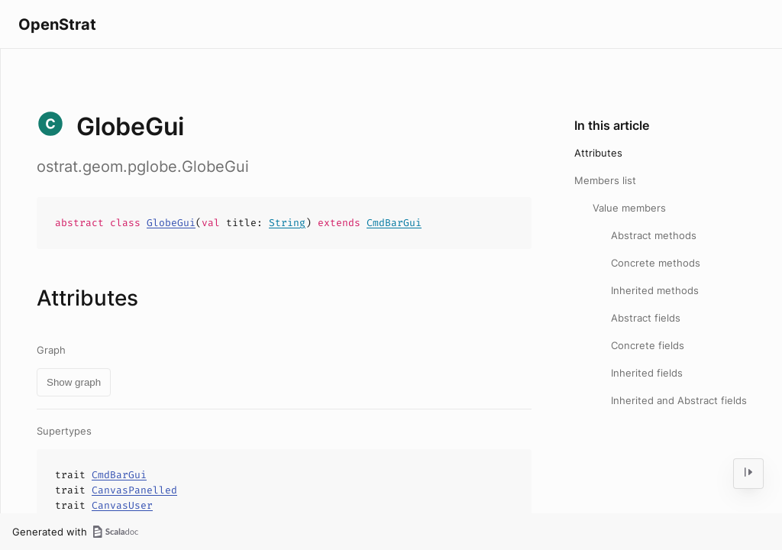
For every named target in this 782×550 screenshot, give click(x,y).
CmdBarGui (394, 222)
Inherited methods (655, 290)
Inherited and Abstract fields (679, 400)
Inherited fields (647, 373)
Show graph (74, 382)
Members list (605, 180)
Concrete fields (647, 345)
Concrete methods (655, 263)
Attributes (598, 153)
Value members (629, 208)
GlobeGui (171, 222)
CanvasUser (122, 505)
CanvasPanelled (134, 490)
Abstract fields (645, 318)
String (287, 222)
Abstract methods (653, 235)
